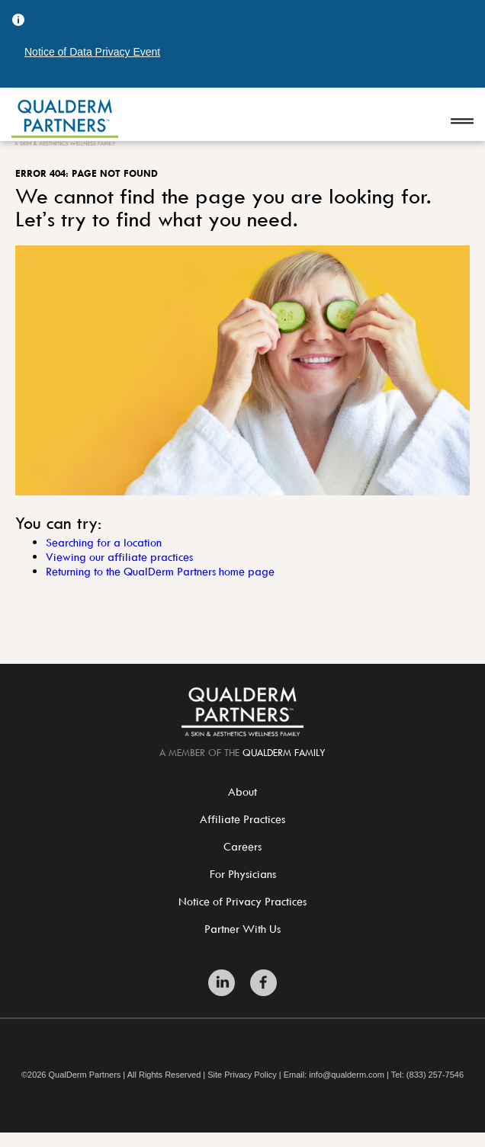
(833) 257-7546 (435, 1075)
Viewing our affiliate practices (119, 556)
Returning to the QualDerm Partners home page (160, 571)
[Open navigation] (462, 122)
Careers (242, 846)
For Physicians (243, 874)
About (242, 791)
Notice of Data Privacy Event (92, 52)
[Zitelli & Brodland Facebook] (263, 982)
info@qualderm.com (346, 1075)
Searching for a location (104, 542)
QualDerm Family (284, 752)
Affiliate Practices (242, 819)
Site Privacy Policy (241, 1075)
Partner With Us (242, 928)
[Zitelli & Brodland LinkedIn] (221, 982)
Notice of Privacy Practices (242, 901)
